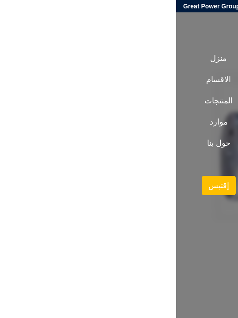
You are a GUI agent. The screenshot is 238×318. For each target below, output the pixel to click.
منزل (42, 58)
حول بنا (42, 143)
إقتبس (42, 185)
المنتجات (184, 153)
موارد (43, 121)
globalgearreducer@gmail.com (188, 6)
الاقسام (42, 79)
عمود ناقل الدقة (147, 153)
